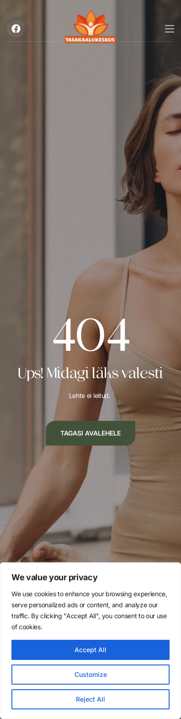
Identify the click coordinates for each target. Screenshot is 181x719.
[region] (90, 640)
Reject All (90, 699)
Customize (91, 674)
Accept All (90, 650)
